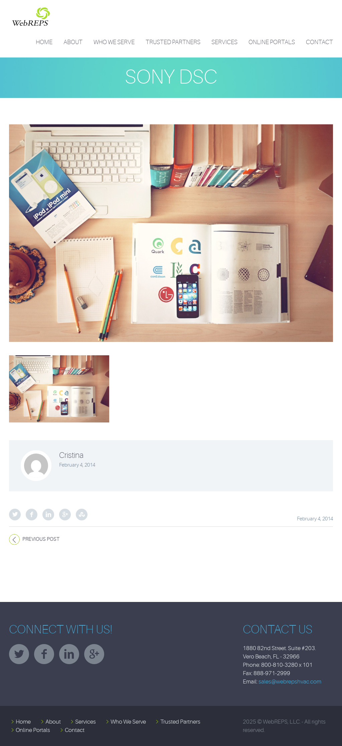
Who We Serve (114, 42)
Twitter (15, 514)
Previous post (40, 539)
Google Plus (65, 514)
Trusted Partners (173, 42)
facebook (44, 654)
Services (224, 42)
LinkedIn (48, 514)
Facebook (31, 514)
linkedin (69, 654)
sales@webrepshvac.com (290, 681)
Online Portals (271, 42)
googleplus (94, 654)
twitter (19, 654)
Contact (319, 42)
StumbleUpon (82, 514)
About (72, 42)
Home (44, 42)
